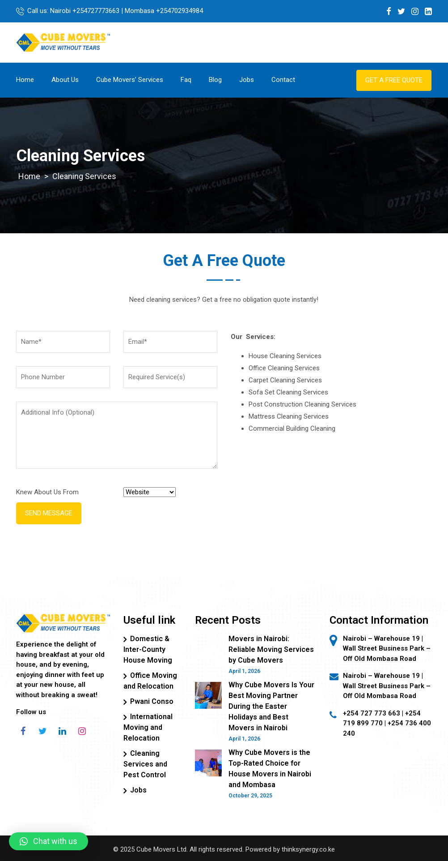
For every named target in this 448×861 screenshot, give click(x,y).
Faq (186, 80)
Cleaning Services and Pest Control (145, 764)
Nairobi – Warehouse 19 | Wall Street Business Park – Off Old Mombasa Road (387, 686)
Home (25, 80)
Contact (283, 80)
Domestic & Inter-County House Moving (147, 649)
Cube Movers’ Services (129, 80)
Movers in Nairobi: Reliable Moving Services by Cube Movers (271, 649)
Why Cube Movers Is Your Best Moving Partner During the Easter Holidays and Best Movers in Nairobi (271, 706)
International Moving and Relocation (148, 727)
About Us (65, 80)
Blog (215, 80)
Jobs (246, 80)
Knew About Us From (47, 492)
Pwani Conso (151, 701)
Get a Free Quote (394, 80)
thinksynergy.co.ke (308, 849)
